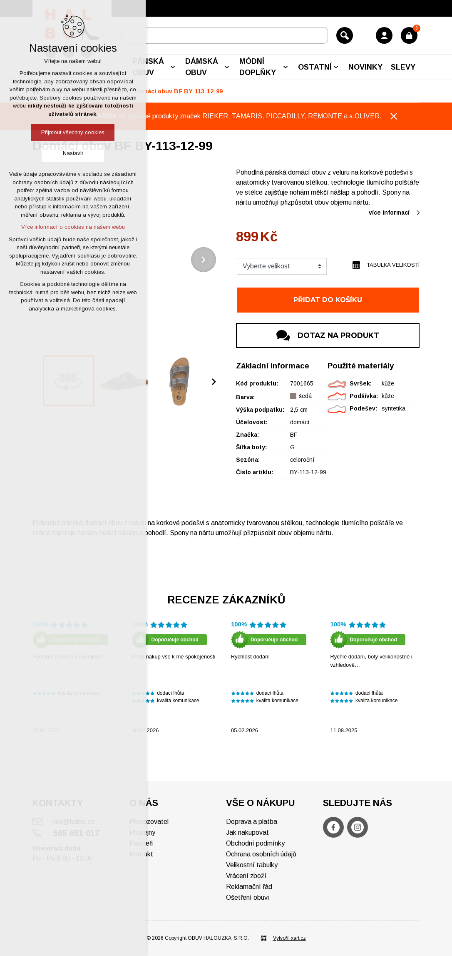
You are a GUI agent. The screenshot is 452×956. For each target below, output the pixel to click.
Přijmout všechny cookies (72, 132)
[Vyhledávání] (344, 35)
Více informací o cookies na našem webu (73, 227)
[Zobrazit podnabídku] (173, 67)
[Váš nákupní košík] (409, 35)
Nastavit (73, 153)
